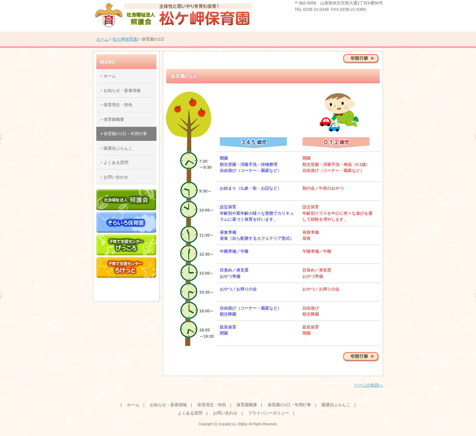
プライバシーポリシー (268, 413)
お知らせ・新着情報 (122, 90)
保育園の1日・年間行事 (125, 133)
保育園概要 (114, 119)
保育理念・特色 (118, 104)
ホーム (102, 39)
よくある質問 (116, 162)
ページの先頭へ (368, 385)
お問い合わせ (116, 177)
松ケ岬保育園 (125, 39)
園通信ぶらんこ (118, 148)
